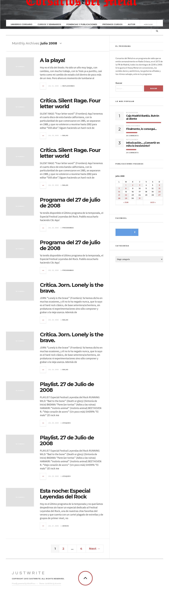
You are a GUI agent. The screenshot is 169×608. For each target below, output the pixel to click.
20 (159, 194)
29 (126, 201)
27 (159, 197)
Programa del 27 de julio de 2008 (70, 203)
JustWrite (29, 573)
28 (119, 201)
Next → (94, 548)
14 (119, 194)
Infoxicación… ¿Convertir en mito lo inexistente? (143, 147)
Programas (68, 228)
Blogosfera (132, 115)
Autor (131, 24)
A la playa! (52, 60)
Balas (65, 135)
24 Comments (132, 155)
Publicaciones (133, 128)
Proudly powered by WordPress (23, 583)
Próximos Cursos (112, 24)
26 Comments (132, 138)
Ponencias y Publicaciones (81, 24)
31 (139, 201)
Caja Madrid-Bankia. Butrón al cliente (142, 120)
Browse (148, 24)
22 (126, 197)
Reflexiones (68, 86)
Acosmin (58, 583)
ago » (153, 205)
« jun (125, 205)
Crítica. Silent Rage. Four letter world (70, 103)
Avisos (65, 526)
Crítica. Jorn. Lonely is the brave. (71, 288)
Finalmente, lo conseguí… (141, 131)
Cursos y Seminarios (49, 24)
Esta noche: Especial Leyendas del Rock (65, 494)
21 (119, 197)
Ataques (66, 423)
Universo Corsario (21, 24)
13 (159, 191)
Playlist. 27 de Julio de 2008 (67, 387)
